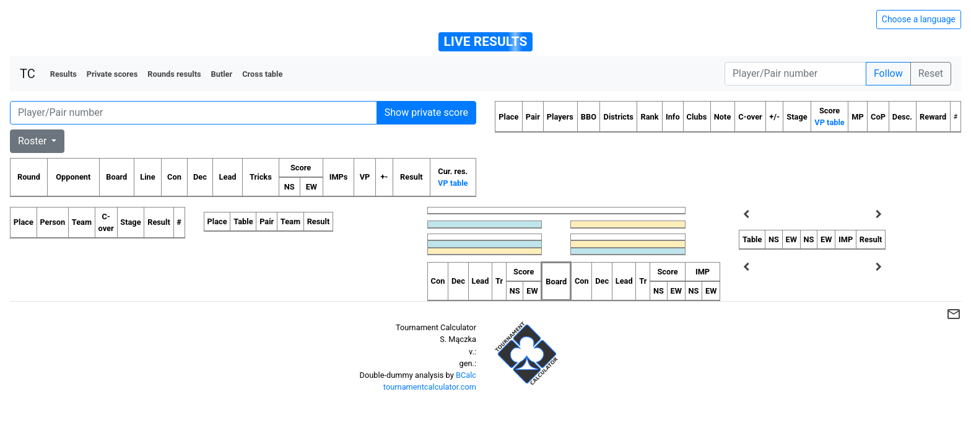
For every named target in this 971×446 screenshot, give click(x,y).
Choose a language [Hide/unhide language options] (919, 19)
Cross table (262, 74)
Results (63, 74)
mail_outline (953, 314)
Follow (888, 73)
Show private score (426, 112)
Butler (222, 74)
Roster (33, 141)
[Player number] (795, 73)
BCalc (466, 375)
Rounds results (174, 74)
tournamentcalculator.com (429, 386)
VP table (453, 183)
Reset (930, 73)
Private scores (112, 74)
